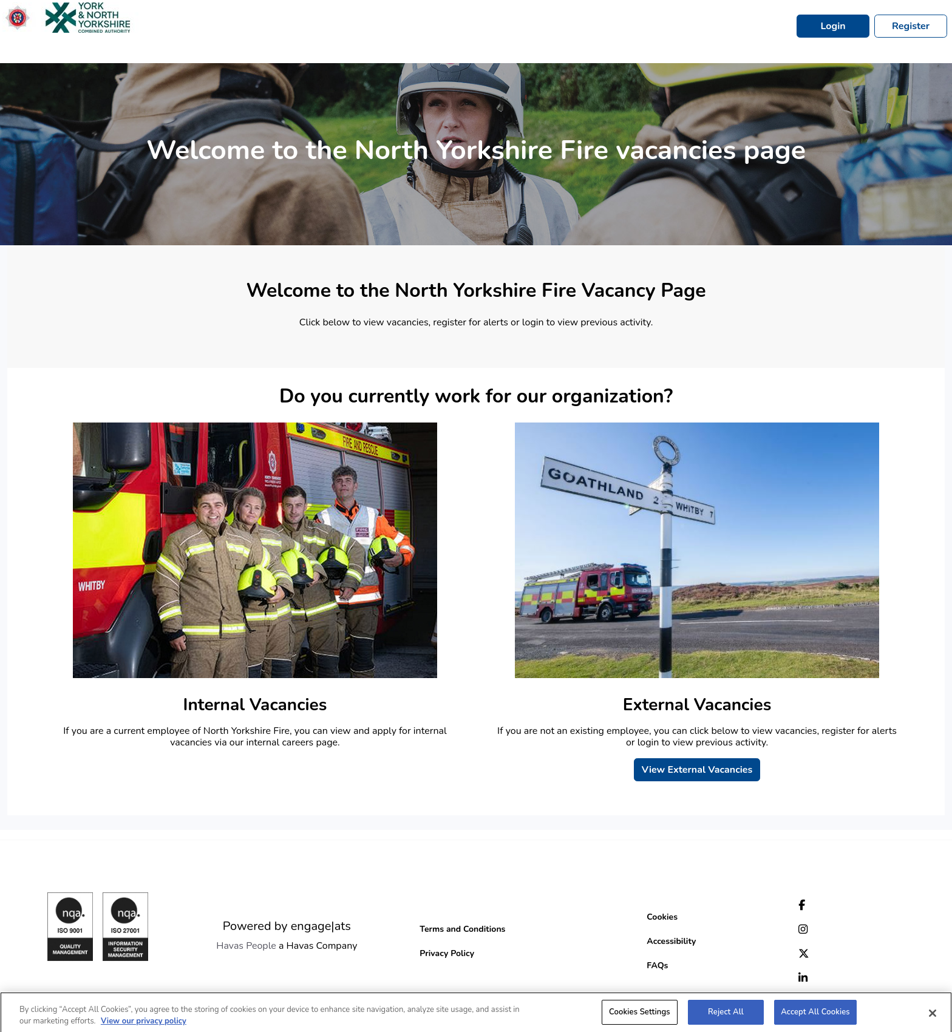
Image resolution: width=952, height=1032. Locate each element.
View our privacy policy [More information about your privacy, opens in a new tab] (143, 1024)
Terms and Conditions (462, 929)
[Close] (932, 1016)
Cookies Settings (639, 1015)
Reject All (726, 1015)
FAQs (657, 965)
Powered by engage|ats (287, 926)
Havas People (246, 945)
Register (911, 26)
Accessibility (671, 941)
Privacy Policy (447, 953)
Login (832, 26)
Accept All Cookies (815, 1015)
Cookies (662, 917)
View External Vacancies (697, 769)
